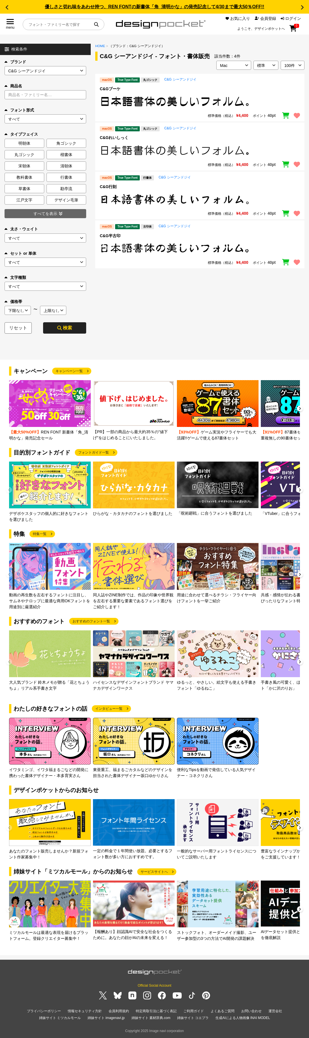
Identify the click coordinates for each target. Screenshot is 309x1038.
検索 (64, 327)
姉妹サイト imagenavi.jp (106, 1018)
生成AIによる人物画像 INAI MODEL (242, 1018)
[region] (200, 101)
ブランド (15, 62)
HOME (100, 46)
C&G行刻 (108, 186)
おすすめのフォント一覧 (91, 621)
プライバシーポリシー (44, 1011)
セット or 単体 (20, 253)
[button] (7, 7)
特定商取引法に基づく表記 (156, 1011)
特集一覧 (39, 534)
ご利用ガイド (193, 1011)
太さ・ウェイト (21, 229)
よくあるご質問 (222, 1011)
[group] (50, 410)
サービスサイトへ (154, 872)
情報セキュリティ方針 (85, 1011)
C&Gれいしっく (114, 137)
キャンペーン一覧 (69, 371)
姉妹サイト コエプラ (193, 1018)
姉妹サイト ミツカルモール (60, 1018)
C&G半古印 (110, 235)
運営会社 (275, 1011)
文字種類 (15, 277)
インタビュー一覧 (108, 709)
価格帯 (13, 301)
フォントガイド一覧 (93, 452)
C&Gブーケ (110, 89)
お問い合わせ (251, 1011)
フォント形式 (19, 110)
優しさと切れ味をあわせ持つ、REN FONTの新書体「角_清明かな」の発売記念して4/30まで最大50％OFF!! (154, 6)
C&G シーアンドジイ (180, 79)
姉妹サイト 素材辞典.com (151, 1018)
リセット (18, 327)
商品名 (13, 86)
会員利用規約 (119, 1011)
